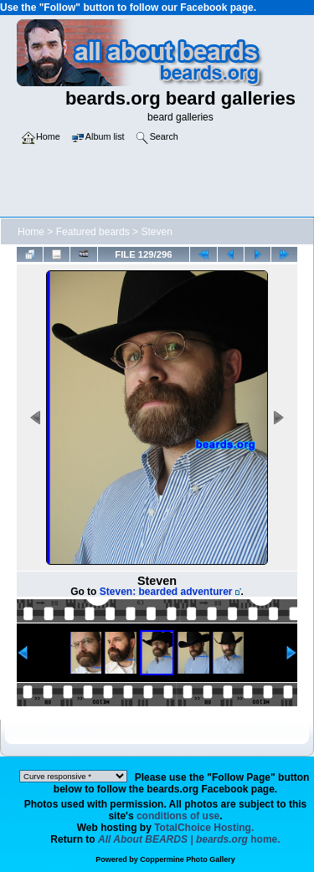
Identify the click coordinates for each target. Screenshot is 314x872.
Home (31, 232)
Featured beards (93, 232)
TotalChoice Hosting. (204, 828)
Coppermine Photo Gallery (187, 859)
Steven (156, 232)
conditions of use (177, 816)
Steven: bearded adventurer (166, 592)
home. (189, 839)
